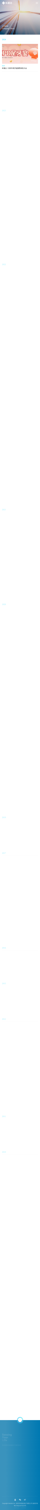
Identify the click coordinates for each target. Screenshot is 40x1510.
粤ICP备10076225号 (20, 1505)
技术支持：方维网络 (20, 1508)
